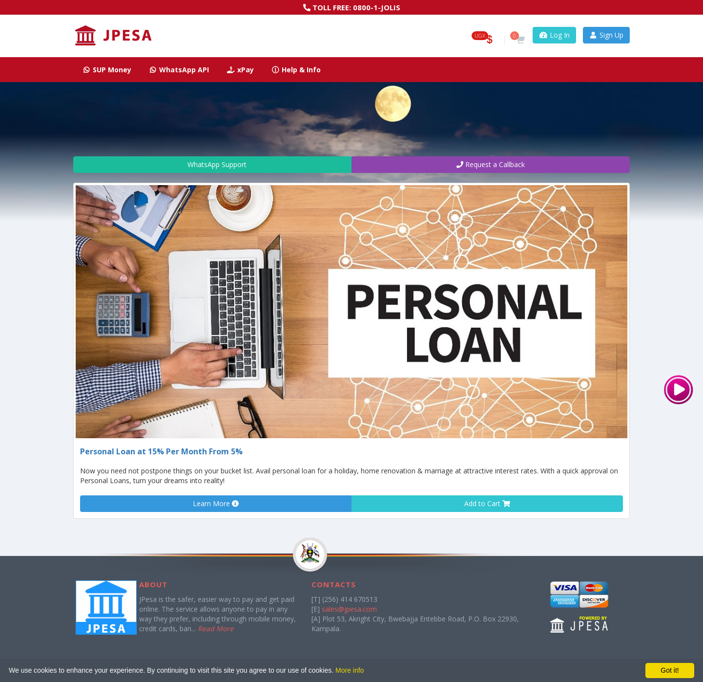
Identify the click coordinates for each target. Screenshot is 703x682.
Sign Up (606, 35)
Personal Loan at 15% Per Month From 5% (161, 451)
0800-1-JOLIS (376, 7)
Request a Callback (490, 164)
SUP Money (106, 69)
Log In (554, 35)
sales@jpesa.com (349, 609)
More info (349, 670)
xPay (240, 69)
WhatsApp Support (213, 164)
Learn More (216, 503)
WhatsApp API (179, 69)
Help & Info (296, 69)
